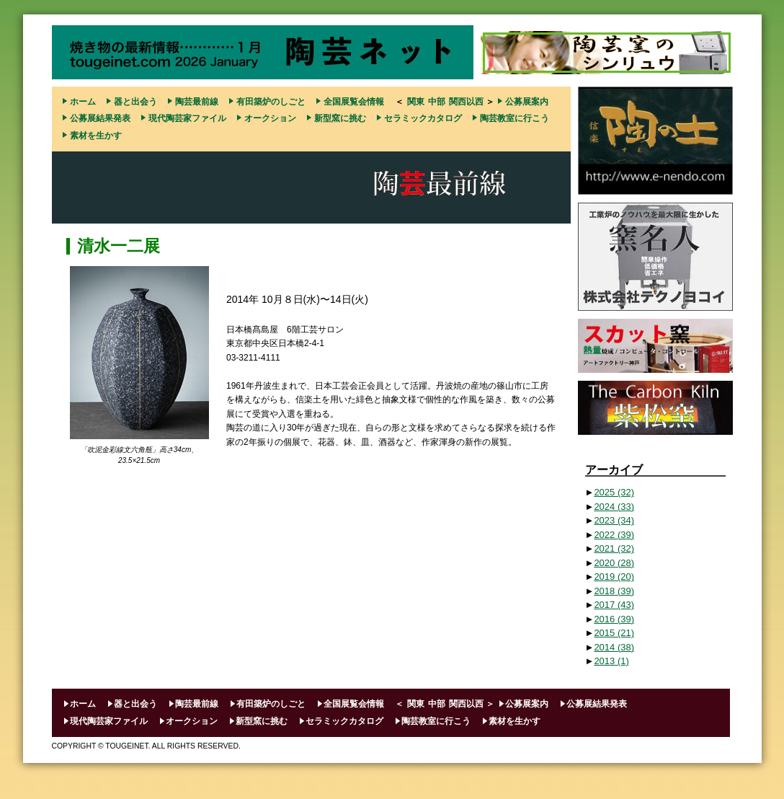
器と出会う (135, 102)
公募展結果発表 (100, 118)
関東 (415, 102)
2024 (614, 506)
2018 (614, 591)
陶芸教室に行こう (514, 118)
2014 (614, 647)
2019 (614, 576)
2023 (614, 520)
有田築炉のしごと (271, 102)
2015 (614, 632)
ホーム (83, 102)
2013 (611, 660)
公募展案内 (526, 102)
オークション (270, 118)
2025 (614, 492)
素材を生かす (96, 136)
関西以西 (466, 102)
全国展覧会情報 (354, 102)
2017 (614, 604)
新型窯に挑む (340, 118)
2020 (614, 562)
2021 (614, 548)
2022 (614, 534)
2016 (614, 619)
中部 (436, 102)
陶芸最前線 (196, 102)
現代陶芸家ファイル (187, 118)
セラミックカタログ (423, 118)
